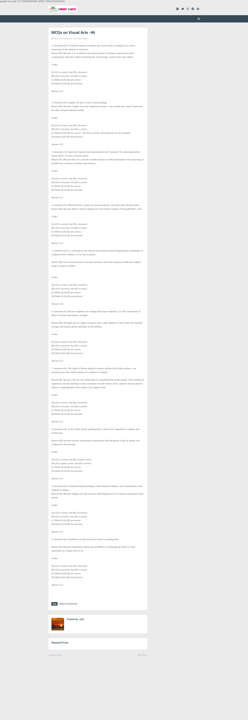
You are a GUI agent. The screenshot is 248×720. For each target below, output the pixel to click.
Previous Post (56, 654)
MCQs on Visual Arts (63, 38)
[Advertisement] (98, 685)
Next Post (141, 654)
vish (81, 618)
